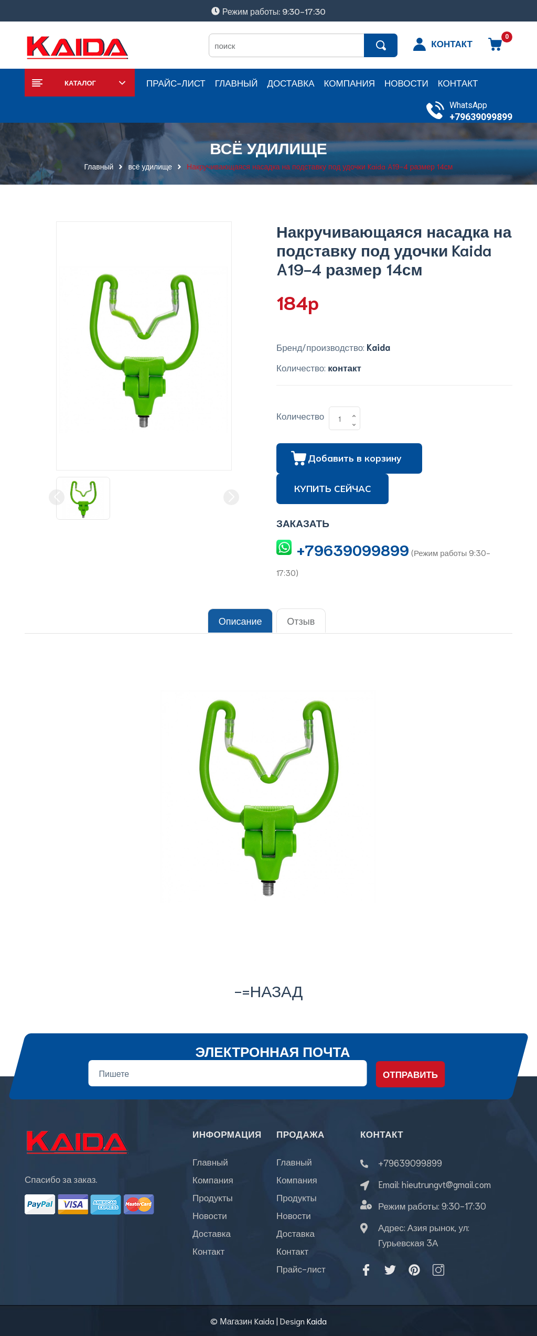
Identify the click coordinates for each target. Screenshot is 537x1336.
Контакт (208, 1251)
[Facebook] (366, 1269)
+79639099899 (480, 116)
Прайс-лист (301, 1269)
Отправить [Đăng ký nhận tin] (410, 1073)
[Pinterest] (414, 1269)
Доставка (211, 1233)
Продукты (212, 1197)
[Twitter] (390, 1269)
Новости (209, 1215)
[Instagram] (438, 1269)
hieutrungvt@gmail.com (446, 1183)
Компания (212, 1179)
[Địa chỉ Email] (227, 1073)
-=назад (268, 989)
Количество (300, 415)
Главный (210, 1162)
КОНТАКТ (451, 43)
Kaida (317, 1320)
